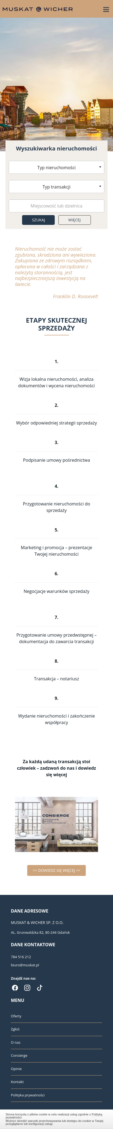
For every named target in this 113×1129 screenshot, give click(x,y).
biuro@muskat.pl (25, 965)
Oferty (16, 1016)
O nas (15, 1042)
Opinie (16, 1068)
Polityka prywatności (28, 1095)
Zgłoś (15, 1029)
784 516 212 (21, 956)
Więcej (74, 219)
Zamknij (57, 1118)
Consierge (19, 1055)
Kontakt (17, 1081)
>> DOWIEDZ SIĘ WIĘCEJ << (56, 870)
